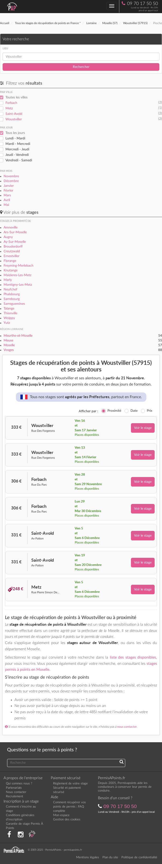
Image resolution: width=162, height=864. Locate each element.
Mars (7, 195)
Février (8, 190)
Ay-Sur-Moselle (15, 242)
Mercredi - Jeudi (17, 149)
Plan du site (110, 857)
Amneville (11, 227)
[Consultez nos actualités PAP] (32, 834)
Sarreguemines (14, 303)
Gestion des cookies (66, 819)
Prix (149, 410)
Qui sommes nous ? (19, 783)
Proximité (114, 410)
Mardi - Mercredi (17, 144)
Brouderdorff (13, 246)
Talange (9, 308)
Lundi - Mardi (15, 138)
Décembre (11, 181)
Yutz (7, 323)
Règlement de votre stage (70, 783)
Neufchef (10, 289)
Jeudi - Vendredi (17, 155)
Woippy (9, 318)
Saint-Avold (13, 114)
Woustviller (13, 119)
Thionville (10, 313)
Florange (10, 261)
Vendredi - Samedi (18, 160)
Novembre (11, 176)
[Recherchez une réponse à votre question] (121, 762)
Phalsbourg (12, 294)
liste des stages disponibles (133, 657)
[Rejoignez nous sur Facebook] (9, 834)
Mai (6, 205)
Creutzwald (12, 251)
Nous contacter (16, 792)
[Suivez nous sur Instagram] (20, 834)
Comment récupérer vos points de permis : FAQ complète (69, 807)
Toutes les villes (16, 97)
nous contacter (127, 726)
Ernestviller (11, 256)
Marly (8, 280)
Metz (9, 108)
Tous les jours (15, 133)
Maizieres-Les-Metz (17, 275)
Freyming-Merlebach (18, 265)
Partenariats (14, 787)
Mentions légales (87, 857)
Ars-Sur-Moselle (15, 232)
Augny (8, 237)
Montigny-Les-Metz (18, 284)
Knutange (11, 270)
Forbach (11, 103)
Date (134, 410)
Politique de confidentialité (139, 857)
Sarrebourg (12, 299)
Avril (7, 200)
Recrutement (14, 796)
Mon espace (61, 815)
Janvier (9, 186)
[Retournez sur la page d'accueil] (15, 849)
